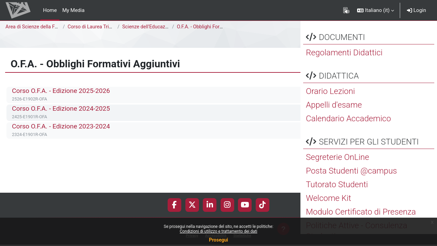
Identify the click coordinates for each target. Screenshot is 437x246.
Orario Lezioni (330, 103)
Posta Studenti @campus (351, 183)
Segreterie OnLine (337, 169)
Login (416, 10)
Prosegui (218, 240)
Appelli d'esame (334, 117)
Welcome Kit (328, 210)
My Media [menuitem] (73, 10)
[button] (375, 10)
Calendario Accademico (348, 130)
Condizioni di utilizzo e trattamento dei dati (218, 231)
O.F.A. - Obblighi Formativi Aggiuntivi (218, 27)
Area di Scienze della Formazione (43, 27)
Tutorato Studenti (337, 196)
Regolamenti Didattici (344, 64)
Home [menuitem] (50, 10)
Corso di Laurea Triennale (97, 27)
